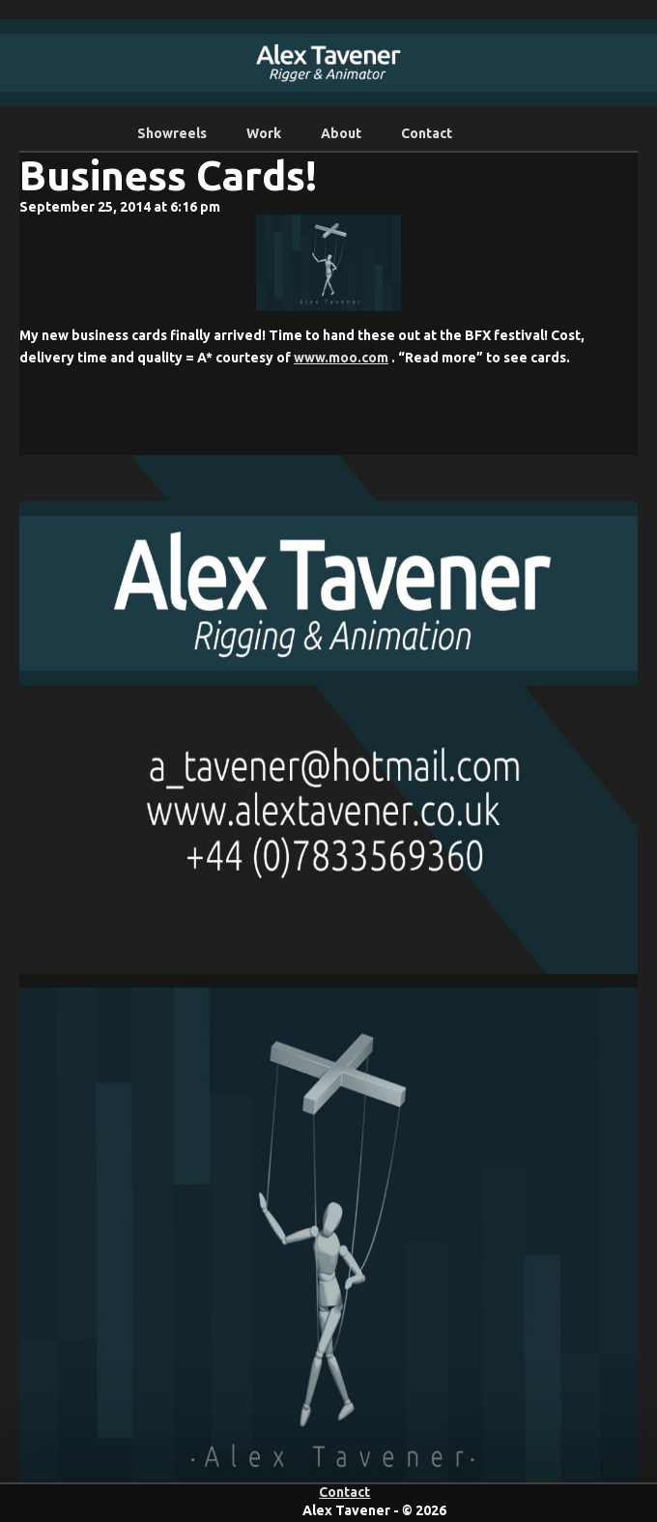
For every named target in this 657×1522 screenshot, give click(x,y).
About (341, 133)
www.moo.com (341, 357)
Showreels (172, 133)
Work (263, 133)
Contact (426, 133)
